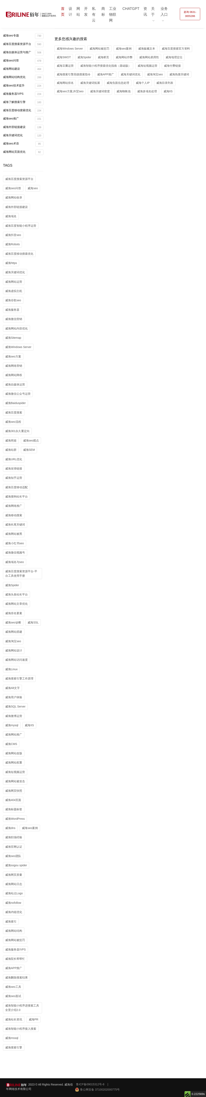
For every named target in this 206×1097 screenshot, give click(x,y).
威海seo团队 (13, 856)
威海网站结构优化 (23, 77)
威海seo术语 (23, 144)
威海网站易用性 (149, 57)
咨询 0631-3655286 (190, 14)
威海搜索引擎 (13, 1047)
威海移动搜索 (13, 515)
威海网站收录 (13, 197)
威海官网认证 (13, 846)
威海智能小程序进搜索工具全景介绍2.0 (22, 1008)
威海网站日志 (13, 884)
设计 (70, 12)
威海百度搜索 (13, 412)
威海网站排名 (65, 82)
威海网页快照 (13, 790)
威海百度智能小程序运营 (20, 225)
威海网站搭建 (13, 631)
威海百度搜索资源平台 (23, 44)
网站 (78, 12)
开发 (86, 12)
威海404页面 (13, 800)
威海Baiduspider (15, 403)
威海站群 (10, 449)
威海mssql (11, 1038)
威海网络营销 (13, 365)
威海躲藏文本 (146, 48)
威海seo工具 (13, 986)
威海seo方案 (13, 356)
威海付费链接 (172, 65)
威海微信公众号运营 (18, 393)
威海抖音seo (13, 235)
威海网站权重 (13, 762)
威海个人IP (143, 82)
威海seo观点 (31, 440)
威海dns (10, 828)
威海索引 (10, 921)
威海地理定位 (174, 57)
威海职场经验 (13, 837)
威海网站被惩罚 (15, 940)
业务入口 (164, 12)
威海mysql (11, 725)
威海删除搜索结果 (16, 977)
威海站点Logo (14, 893)
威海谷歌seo (13, 300)
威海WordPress (15, 818)
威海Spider (12, 585)
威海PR (33, 1019)
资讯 (145, 12)
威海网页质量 (13, 874)
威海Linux (11, 669)
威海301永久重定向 (17, 431)
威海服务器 (12, 309)
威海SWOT (64, 57)
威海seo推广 (23, 119)
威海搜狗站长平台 (16, 496)
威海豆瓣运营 (65, 65)
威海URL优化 (13, 459)
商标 (103, 12)
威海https (11, 263)
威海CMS (11, 744)
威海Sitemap (13, 337)
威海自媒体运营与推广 (23, 52)
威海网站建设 (23, 69)
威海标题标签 (13, 809)
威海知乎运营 (13, 477)
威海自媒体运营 (15, 384)
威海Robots (12, 244)
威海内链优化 (13, 912)
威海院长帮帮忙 (15, 958)
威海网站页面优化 (23, 152)
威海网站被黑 (13, 533)
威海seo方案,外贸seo (70, 91)
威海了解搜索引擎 (23, 102)
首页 (63, 12)
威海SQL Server (15, 706)
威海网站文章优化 (16, 603)
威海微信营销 (13, 319)
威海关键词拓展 (90, 82)
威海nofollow (13, 902)
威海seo (33, 188)
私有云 (94, 14)
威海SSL (33, 622)
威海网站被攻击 (15, 781)
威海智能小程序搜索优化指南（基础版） (105, 65)
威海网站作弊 (124, 57)
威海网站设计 (13, 650)
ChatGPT (130, 9)
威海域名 (10, 216)
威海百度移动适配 (16, 487)
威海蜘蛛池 (123, 91)
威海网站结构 (13, 930)
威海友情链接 (13, 468)
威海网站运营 (13, 281)
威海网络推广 (13, 505)
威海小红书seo (14, 543)
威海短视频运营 (15, 772)
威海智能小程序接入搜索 (20, 1028)
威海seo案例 (30, 828)
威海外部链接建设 (23, 127)
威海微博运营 (13, 716)
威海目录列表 (164, 82)
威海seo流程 (13, 421)
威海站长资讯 (13, 1019)
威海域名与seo (14, 562)
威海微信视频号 (15, 552)
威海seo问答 (23, 61)
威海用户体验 (13, 697)
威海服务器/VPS (23, 94)
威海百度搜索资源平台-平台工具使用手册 (21, 573)
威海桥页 (103, 57)
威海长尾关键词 (15, 524)
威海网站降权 (13, 375)
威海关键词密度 (100, 91)
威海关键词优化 (23, 135)
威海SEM (29, 449)
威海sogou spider (16, 865)
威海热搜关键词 (179, 74)
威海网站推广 (13, 734)
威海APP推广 (13, 968)
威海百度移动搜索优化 (23, 110)
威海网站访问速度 (16, 659)
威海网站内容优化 (16, 328)
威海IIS (29, 725)
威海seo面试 (13, 996)
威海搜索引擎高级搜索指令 (74, 74)
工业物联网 (112, 14)
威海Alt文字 (12, 688)
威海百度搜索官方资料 (176, 48)
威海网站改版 (13, 753)
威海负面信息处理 (118, 82)
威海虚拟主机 (13, 291)
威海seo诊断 (13, 622)
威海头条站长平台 (16, 594)
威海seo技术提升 (23, 86)
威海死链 (10, 440)
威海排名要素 (13, 613)
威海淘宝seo (13, 641)
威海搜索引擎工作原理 (19, 678)
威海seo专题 (23, 36)
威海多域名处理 (147, 91)
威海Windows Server (18, 347)
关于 (153, 12)
